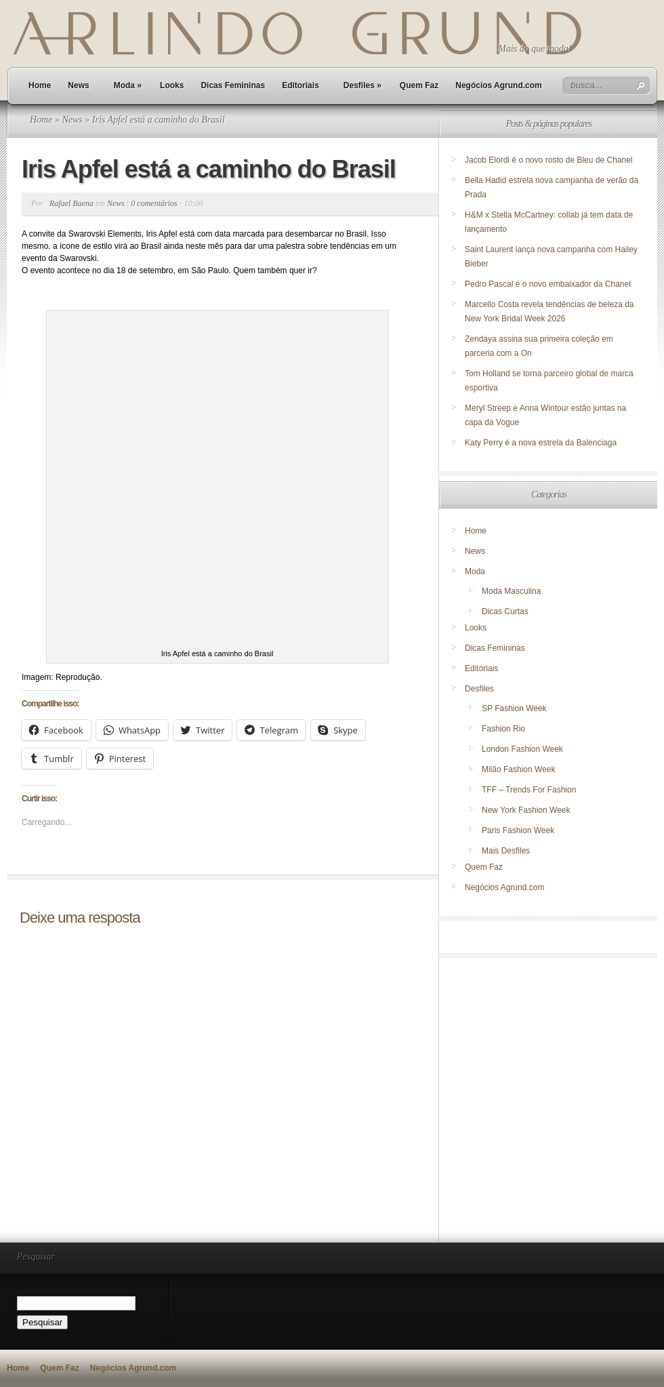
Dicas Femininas (233, 85)
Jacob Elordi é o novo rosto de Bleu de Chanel (549, 160)
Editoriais (300, 85)
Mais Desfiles (506, 851)
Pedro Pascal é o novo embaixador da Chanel (549, 284)
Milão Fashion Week (519, 769)
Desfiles (362, 85)
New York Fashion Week (526, 810)
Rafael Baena (71, 203)
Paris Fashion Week (518, 830)
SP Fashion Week (514, 708)
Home (39, 85)
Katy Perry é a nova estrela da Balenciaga (541, 442)
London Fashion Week (522, 749)
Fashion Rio (503, 728)
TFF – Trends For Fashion (529, 790)
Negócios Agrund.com (498, 85)
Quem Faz (419, 85)
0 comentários (154, 203)
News (78, 85)
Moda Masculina (511, 591)
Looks (172, 85)
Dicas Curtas (505, 611)
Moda (128, 85)
